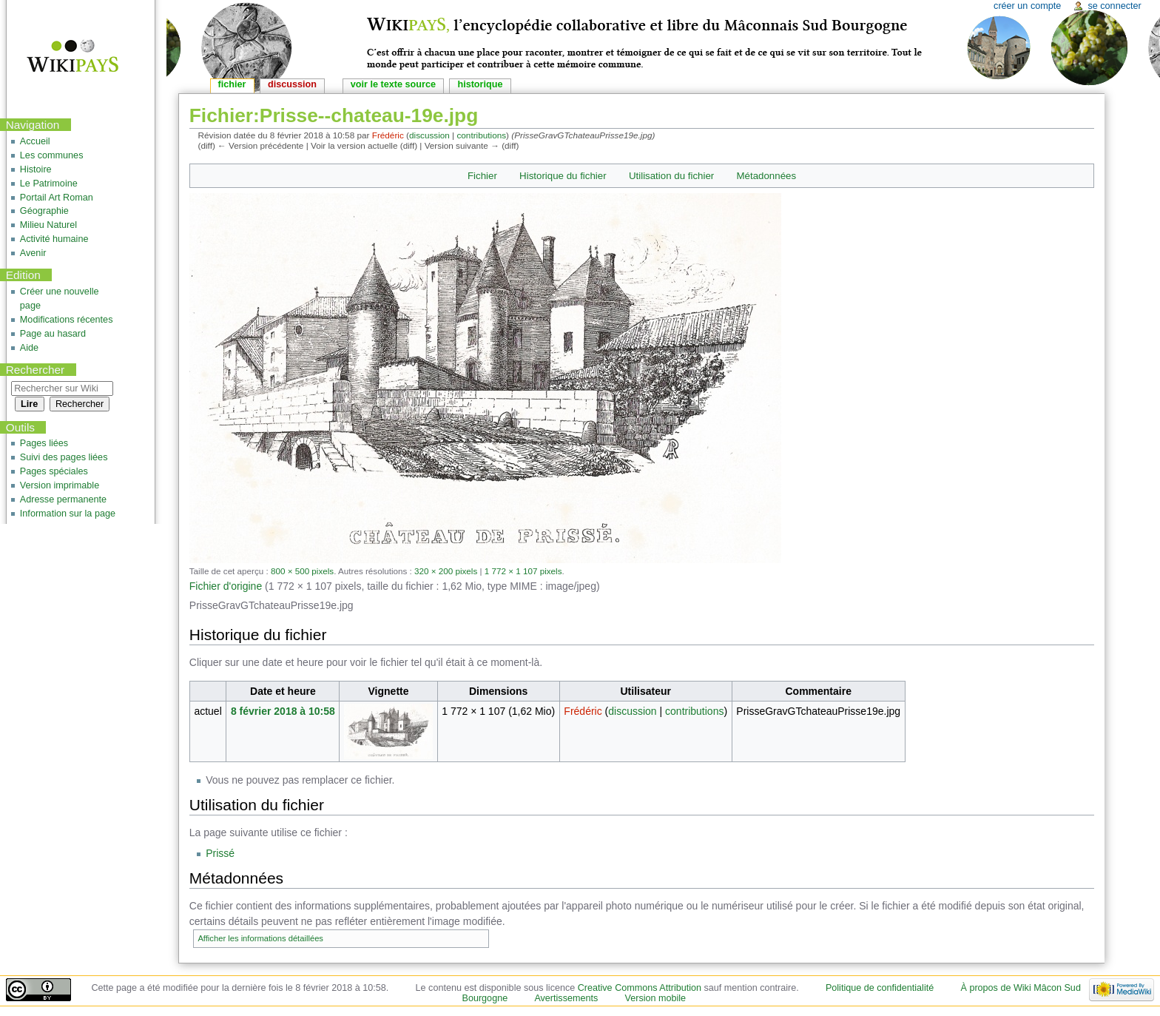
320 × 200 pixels (445, 571)
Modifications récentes (66, 319)
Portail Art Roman (56, 197)
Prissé (220, 853)
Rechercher (35, 369)
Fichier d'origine (225, 586)
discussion (429, 135)
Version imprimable (59, 485)
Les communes (52, 155)
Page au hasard (53, 334)
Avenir (33, 253)
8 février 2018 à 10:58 (283, 711)
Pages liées (44, 443)
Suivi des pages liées (64, 457)
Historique (479, 84)
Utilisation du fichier (671, 175)
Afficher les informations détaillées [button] (260, 938)
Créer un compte (1027, 6)
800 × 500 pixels (302, 571)
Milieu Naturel (48, 225)
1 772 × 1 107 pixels (523, 571)
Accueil (35, 141)
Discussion (292, 84)
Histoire (36, 169)
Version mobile (656, 998)
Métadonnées (767, 175)
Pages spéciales (54, 471)
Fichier (482, 175)
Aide (29, 348)
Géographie (44, 211)
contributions (481, 135)
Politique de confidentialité (880, 988)
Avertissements (566, 998)
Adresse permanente (63, 499)
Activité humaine (54, 239)
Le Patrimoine (49, 183)
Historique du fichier (563, 175)
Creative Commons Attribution (639, 988)
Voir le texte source (393, 84)
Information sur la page (67, 513)
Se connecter (1114, 6)
